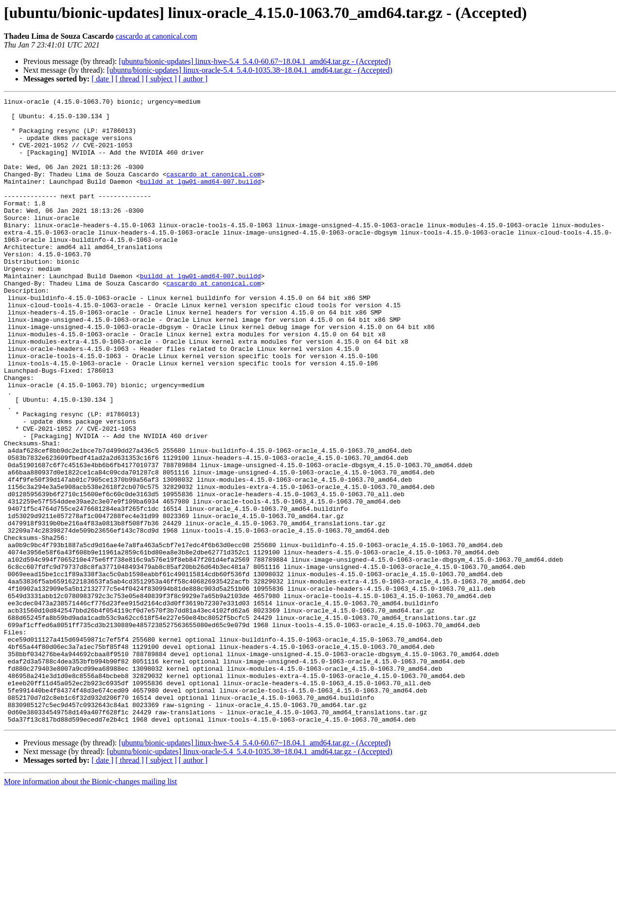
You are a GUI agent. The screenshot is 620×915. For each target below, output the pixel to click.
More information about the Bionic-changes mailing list (90, 906)
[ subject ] (161, 79)
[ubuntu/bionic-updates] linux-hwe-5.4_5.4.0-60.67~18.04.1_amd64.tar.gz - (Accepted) (254, 61)
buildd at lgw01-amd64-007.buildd (200, 198)
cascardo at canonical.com (156, 36)
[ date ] (102, 79)
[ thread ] (129, 79)
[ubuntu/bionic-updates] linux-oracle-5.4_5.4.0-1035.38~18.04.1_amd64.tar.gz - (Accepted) (249, 70)
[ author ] (193, 79)
